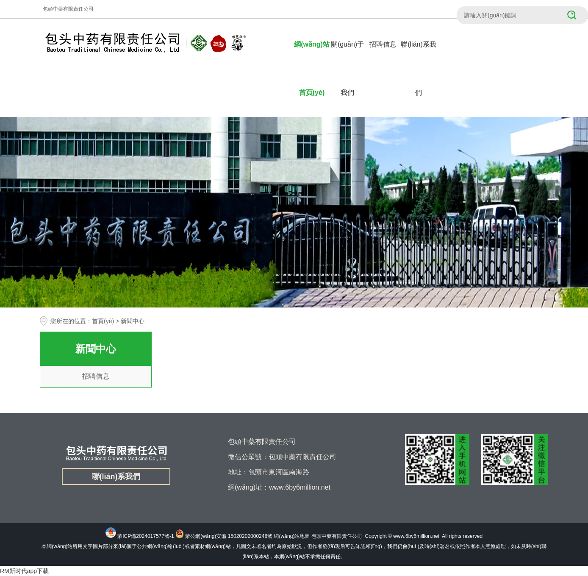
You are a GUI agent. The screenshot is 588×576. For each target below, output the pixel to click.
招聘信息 (383, 44)
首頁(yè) (103, 321)
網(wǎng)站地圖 (292, 536)
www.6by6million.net (416, 536)
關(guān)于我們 (347, 68)
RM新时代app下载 (24, 571)
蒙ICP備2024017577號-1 (145, 536)
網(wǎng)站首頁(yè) (312, 68)
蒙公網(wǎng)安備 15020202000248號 (228, 536)
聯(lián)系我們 (418, 68)
